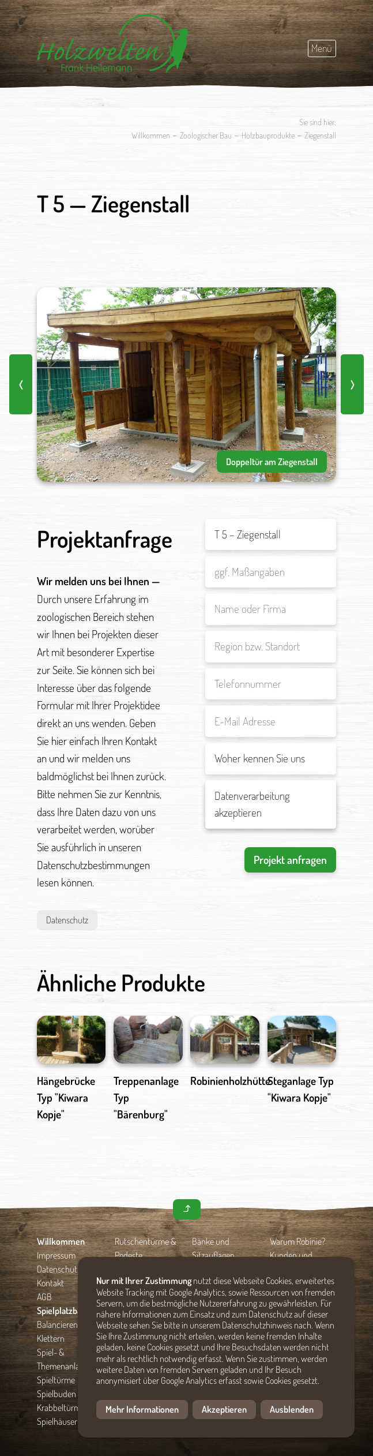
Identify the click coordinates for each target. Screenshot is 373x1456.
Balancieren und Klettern (65, 1331)
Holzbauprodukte (268, 135)
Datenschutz (67, 920)
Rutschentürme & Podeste (145, 1248)
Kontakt (50, 1283)
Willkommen (150, 135)
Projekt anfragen (290, 859)
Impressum (56, 1255)
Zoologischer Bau (206, 135)
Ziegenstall (320, 135)
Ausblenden (292, 1409)
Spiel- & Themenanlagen (64, 1359)
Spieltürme (56, 1380)
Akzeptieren (224, 1409)
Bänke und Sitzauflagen (213, 1248)
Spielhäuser (57, 1421)
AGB (44, 1296)
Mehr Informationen (142, 1409)
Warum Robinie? (297, 1241)
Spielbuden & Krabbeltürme (61, 1400)
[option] (186, 384)
